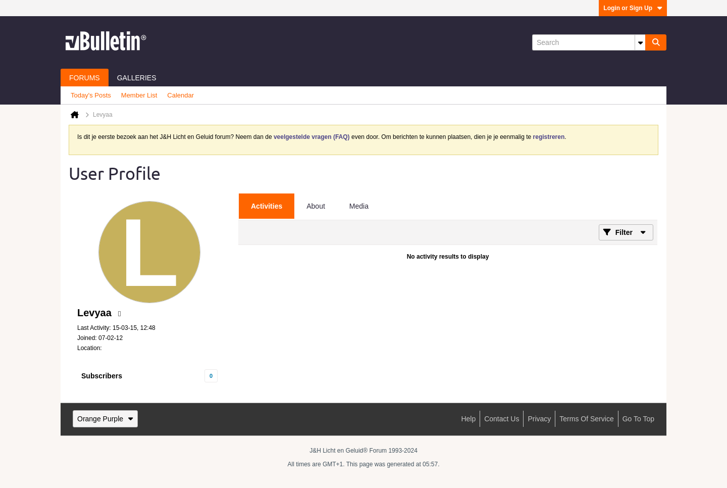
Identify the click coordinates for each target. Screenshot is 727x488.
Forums (84, 78)
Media (359, 206)
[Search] (588, 42)
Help (468, 419)
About (315, 206)
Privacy (539, 419)
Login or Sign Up (632, 8)
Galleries (137, 78)
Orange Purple (105, 419)
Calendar (180, 95)
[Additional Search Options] (640, 42)
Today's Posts (91, 95)
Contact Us (501, 419)
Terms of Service (586, 419)
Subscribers (101, 376)
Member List (139, 95)
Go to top (638, 419)
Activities (266, 206)
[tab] (266, 206)
